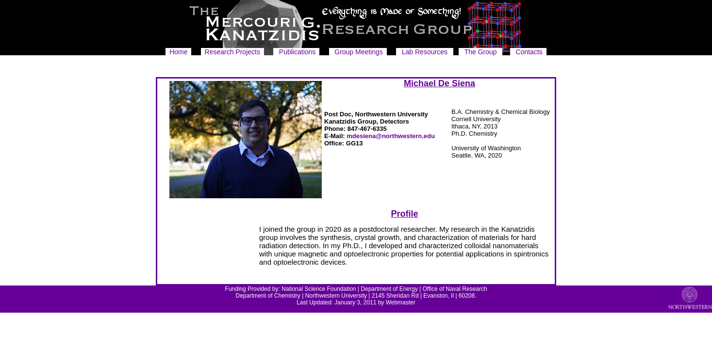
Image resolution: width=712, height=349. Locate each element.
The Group (480, 52)
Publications (297, 52)
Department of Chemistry (267, 295)
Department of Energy (389, 289)
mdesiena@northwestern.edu (391, 136)
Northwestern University (336, 295)
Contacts (529, 52)
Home (178, 52)
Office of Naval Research (455, 289)
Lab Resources (424, 52)
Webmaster (400, 302)
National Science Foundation (318, 289)
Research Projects (232, 52)
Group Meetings (358, 52)
